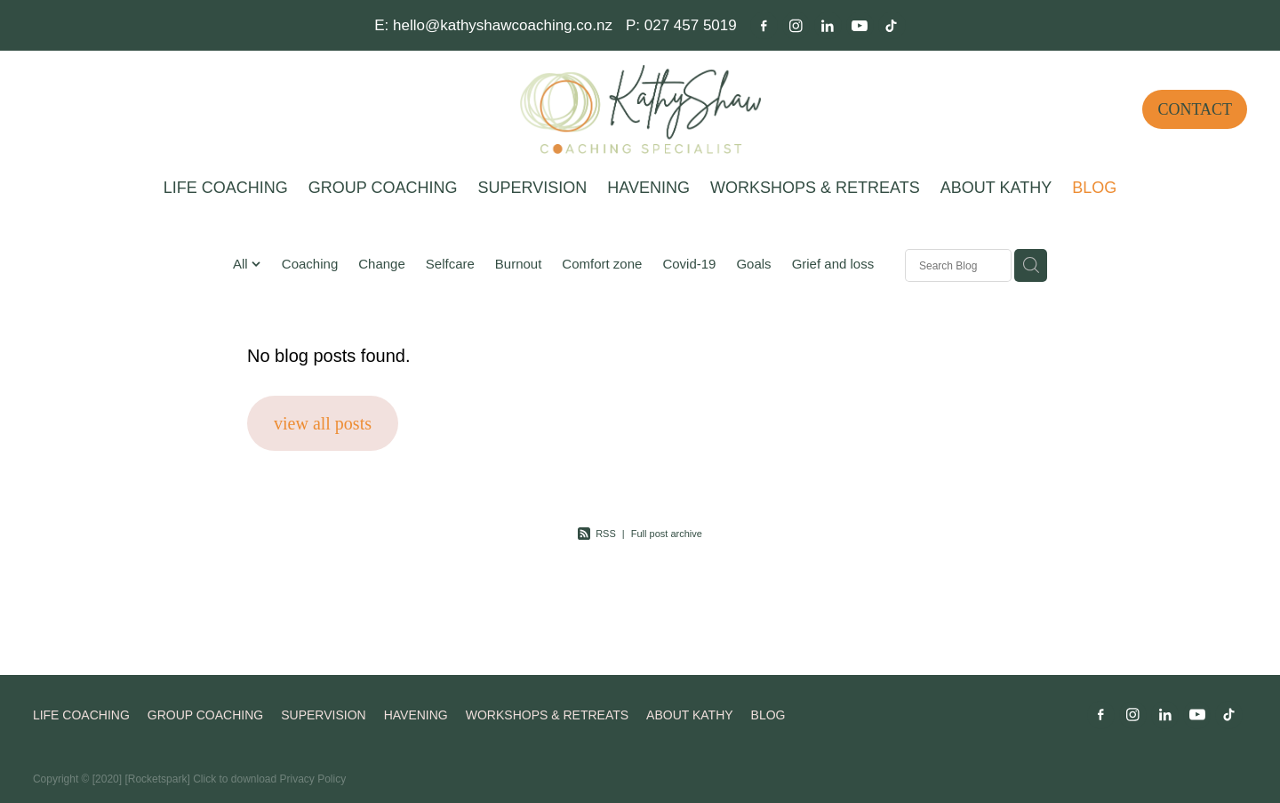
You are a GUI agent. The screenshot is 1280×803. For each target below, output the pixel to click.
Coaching (310, 263)
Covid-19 (689, 263)
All (242, 263)
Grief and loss (833, 263)
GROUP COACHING (383, 188)
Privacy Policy (313, 779)
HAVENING (648, 188)
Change (381, 263)
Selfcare (450, 263)
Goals (753, 263)
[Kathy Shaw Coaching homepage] (639, 109)
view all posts (323, 423)
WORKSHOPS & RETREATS (815, 188)
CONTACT (1194, 109)
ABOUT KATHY (996, 188)
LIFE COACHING (226, 188)
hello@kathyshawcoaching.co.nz (502, 25)
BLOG (1094, 188)
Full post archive (666, 533)
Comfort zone (602, 263)
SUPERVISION (533, 188)
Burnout (518, 263)
